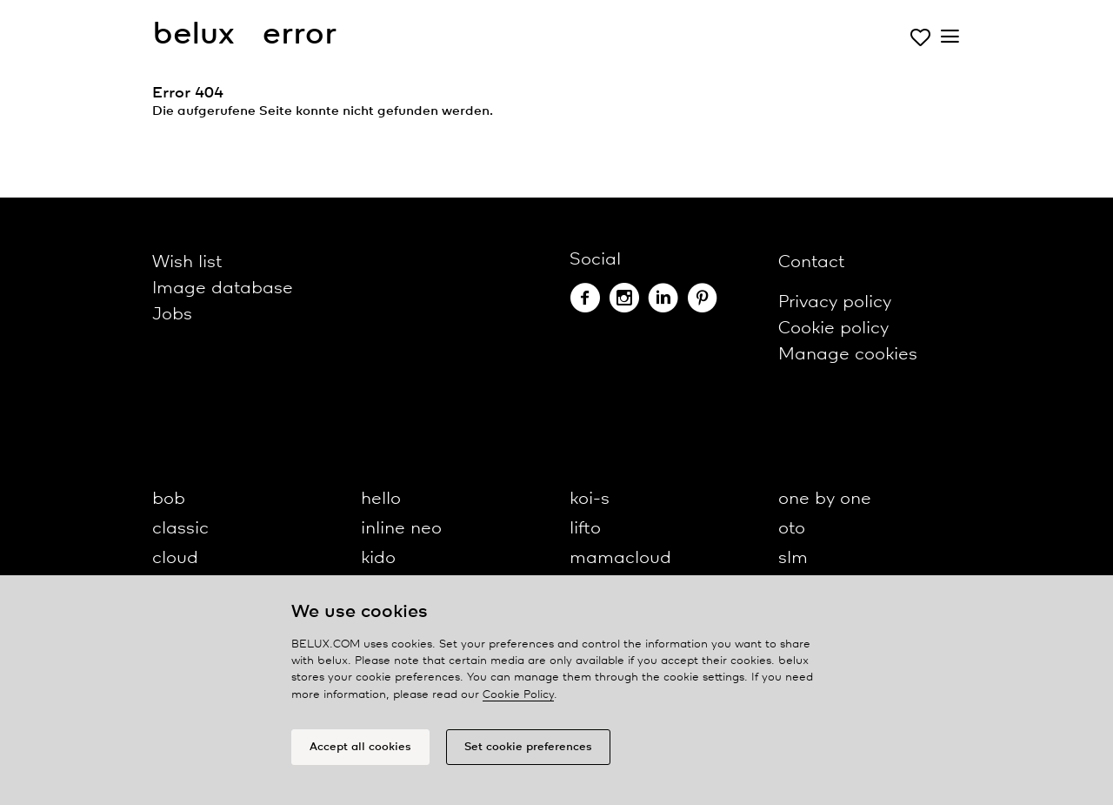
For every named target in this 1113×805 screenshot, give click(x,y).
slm (793, 558)
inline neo (401, 528)
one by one (824, 499)
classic (180, 528)
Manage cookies (847, 354)
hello (381, 499)
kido (378, 558)
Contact (811, 262)
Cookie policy (833, 328)
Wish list (187, 262)
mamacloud (620, 558)
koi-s (590, 499)
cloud (175, 558)
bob (168, 499)
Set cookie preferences (528, 747)
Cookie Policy (518, 695)
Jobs (172, 314)
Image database (222, 288)
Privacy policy (834, 302)
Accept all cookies (360, 747)
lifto (585, 528)
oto (791, 528)
